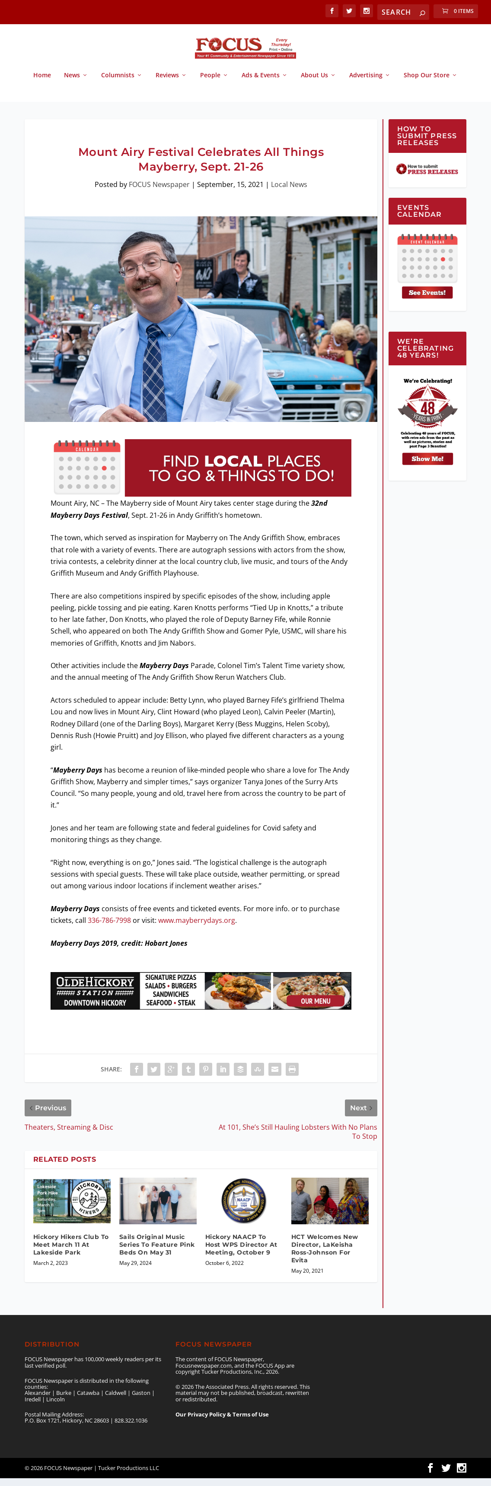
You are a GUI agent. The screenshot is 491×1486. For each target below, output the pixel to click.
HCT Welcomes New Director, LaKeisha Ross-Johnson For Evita (324, 1256)
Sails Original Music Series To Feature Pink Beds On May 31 (157, 1252)
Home (42, 83)
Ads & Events (261, 83)
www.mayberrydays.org (196, 928)
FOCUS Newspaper (159, 192)
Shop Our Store (427, 83)
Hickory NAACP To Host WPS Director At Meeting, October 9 (241, 1252)
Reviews (167, 83)
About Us (314, 83)
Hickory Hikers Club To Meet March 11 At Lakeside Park (71, 1252)
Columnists (117, 83)
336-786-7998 (109, 928)
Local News (289, 192)
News (72, 83)
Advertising (366, 83)
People (210, 83)
